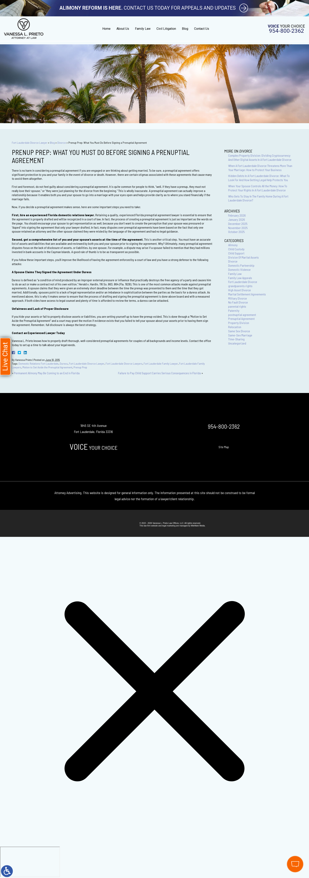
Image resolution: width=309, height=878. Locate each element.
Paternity (233, 310)
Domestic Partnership (241, 265)
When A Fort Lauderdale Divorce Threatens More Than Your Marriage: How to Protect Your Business (260, 168)
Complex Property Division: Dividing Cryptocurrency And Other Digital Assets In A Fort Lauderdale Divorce (259, 157)
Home (106, 29)
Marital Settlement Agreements (247, 294)
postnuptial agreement (242, 315)
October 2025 (236, 232)
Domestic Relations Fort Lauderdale (39, 363)
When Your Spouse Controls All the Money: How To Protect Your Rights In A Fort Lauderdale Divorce (257, 188)
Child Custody (236, 249)
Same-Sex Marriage (240, 335)
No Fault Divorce (238, 302)
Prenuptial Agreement (241, 318)
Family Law (143, 29)
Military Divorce (237, 298)
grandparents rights (240, 286)
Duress (64, 363)
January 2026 (236, 219)
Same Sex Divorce (239, 331)
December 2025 (238, 223)
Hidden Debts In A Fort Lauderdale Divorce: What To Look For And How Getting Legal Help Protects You (259, 178)
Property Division (238, 323)
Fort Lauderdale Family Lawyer (161, 363)
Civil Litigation (166, 29)
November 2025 (238, 228)
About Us (122, 29)
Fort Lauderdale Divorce (242, 282)
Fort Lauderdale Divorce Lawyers (124, 363)
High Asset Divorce (239, 290)
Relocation (234, 327)
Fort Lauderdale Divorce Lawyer (29, 142)
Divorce (61, 142)
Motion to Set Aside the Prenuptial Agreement (47, 367)
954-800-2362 (286, 31)
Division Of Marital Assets (243, 257)
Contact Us (201, 29)
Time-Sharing (236, 339)
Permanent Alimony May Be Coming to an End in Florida (47, 373)
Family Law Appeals (240, 278)
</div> (30, 862)
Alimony (233, 245)
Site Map (224, 447)
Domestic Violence (239, 269)
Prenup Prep (80, 367)
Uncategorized (237, 343)
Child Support (236, 253)
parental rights (237, 306)
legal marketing (169, 526)
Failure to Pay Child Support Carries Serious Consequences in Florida (159, 373)
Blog (185, 29)
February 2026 (237, 215)
